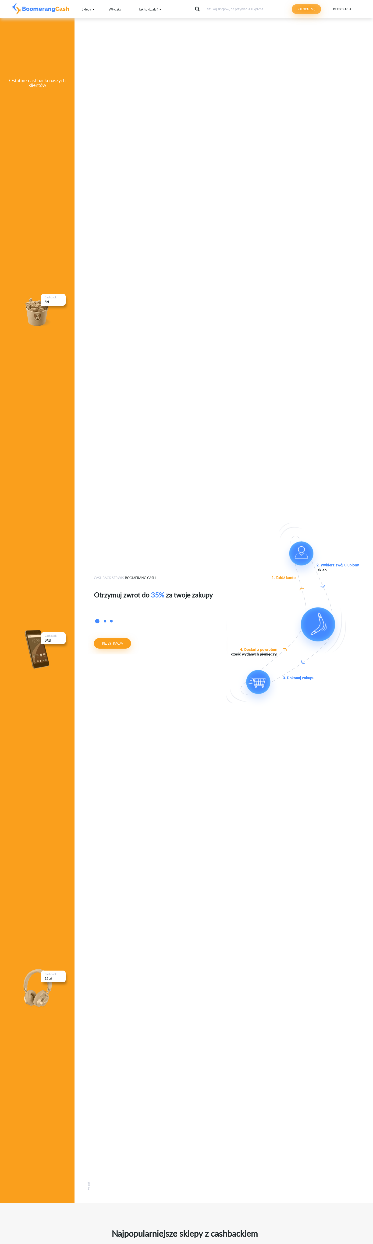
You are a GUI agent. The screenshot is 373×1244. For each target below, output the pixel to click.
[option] (158, 593)
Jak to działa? (148, 9)
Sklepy (86, 9)
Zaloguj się (306, 9)
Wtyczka (115, 9)
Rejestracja (342, 9)
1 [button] (97, 622)
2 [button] (105, 622)
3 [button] (111, 622)
